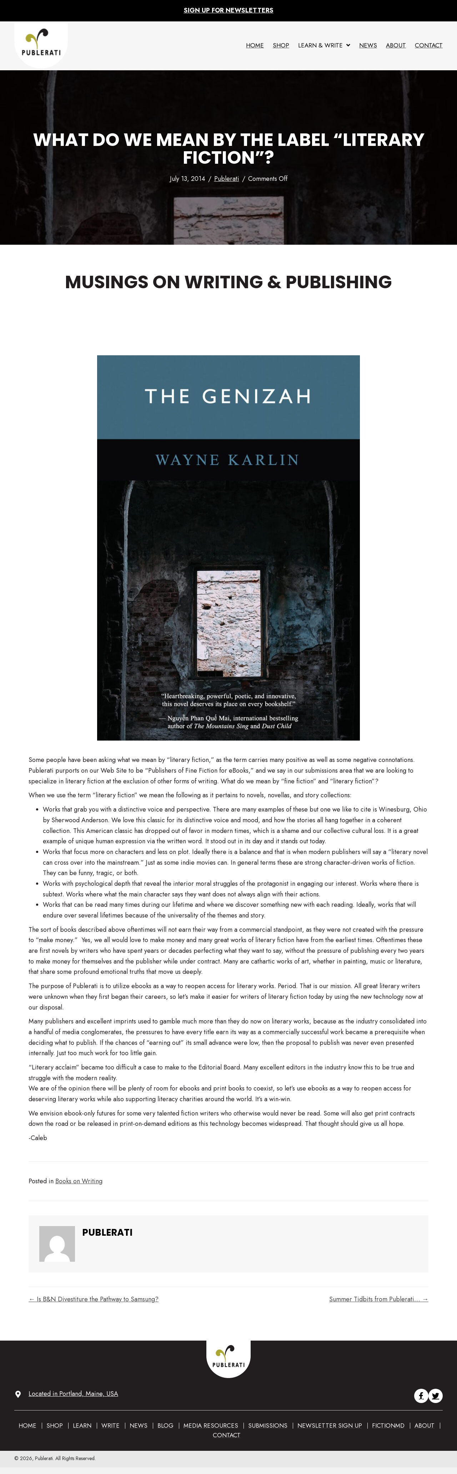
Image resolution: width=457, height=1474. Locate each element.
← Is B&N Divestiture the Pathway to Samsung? (94, 1299)
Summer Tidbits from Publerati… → (378, 1299)
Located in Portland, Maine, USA (73, 1393)
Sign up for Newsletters (228, 10)
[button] (421, 1396)
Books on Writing (78, 1181)
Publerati (226, 178)
